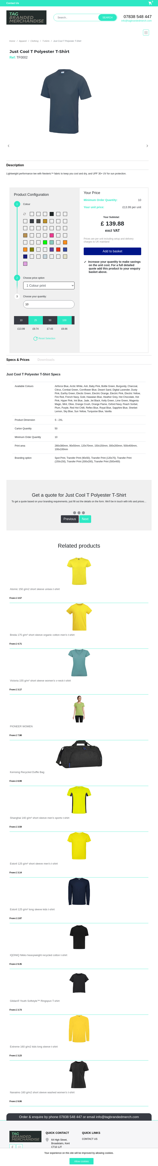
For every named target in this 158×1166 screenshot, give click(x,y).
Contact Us (12, 3)
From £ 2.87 (16, 918)
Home (12, 41)
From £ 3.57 (16, 598)
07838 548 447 (138, 16)
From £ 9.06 (16, 1101)
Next (85, 519)
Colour (26, 204)
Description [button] (15, 165)
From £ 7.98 (16, 735)
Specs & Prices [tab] (18, 359)
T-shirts (45, 41)
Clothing (34, 41)
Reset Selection (44, 338)
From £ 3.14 (16, 872)
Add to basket (112, 251)
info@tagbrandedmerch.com (136, 20)
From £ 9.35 (16, 964)
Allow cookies (81, 1161)
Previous (69, 519)
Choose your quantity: (35, 296)
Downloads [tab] (45, 359)
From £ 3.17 (16, 689)
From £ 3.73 (16, 1010)
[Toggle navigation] (79, 33)
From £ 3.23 (16, 1055)
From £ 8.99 (16, 781)
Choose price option (34, 278)
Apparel (23, 41)
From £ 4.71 (16, 644)
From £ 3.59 (16, 827)
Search (108, 17)
